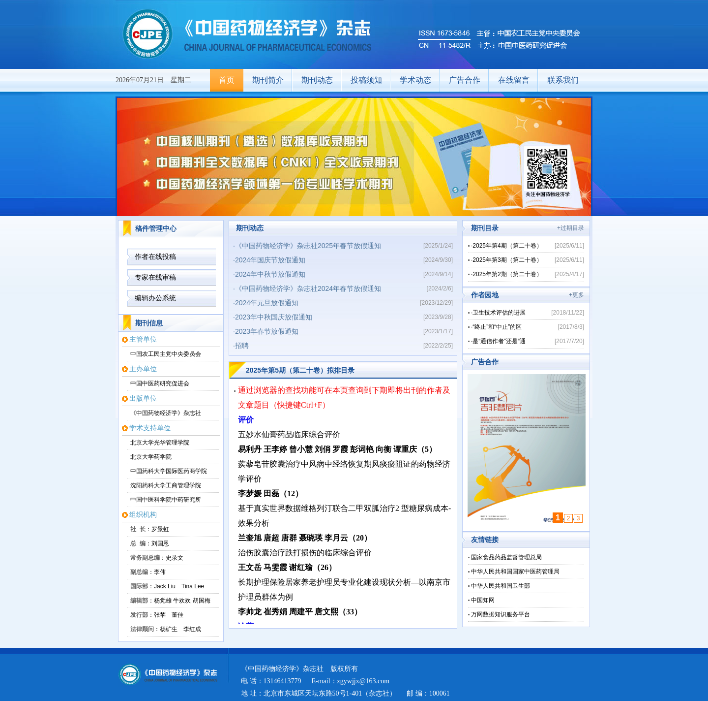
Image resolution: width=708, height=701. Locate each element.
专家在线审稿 (155, 277)
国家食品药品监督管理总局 (506, 557)
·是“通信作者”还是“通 (498, 341)
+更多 (576, 294)
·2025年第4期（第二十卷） (506, 245)
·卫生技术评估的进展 (498, 312)
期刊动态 (317, 80)
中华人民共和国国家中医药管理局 (515, 571)
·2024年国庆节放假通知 (269, 260)
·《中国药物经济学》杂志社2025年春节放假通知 (307, 246)
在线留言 (514, 80)
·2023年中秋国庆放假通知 (272, 317)
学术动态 (415, 80)
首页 (227, 80)
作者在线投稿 (155, 256)
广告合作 (464, 80)
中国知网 (483, 600)
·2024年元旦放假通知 (265, 303)
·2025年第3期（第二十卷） (506, 259)
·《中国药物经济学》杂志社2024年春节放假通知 (307, 288)
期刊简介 (268, 80)
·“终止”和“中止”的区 (496, 326)
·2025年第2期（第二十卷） (506, 274)
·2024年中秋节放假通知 (269, 274)
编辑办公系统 (155, 298)
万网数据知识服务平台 (500, 614)
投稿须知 (366, 80)
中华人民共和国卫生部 (500, 585)
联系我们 (563, 80)
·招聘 (241, 346)
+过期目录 (570, 227)
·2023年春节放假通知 (265, 331)
